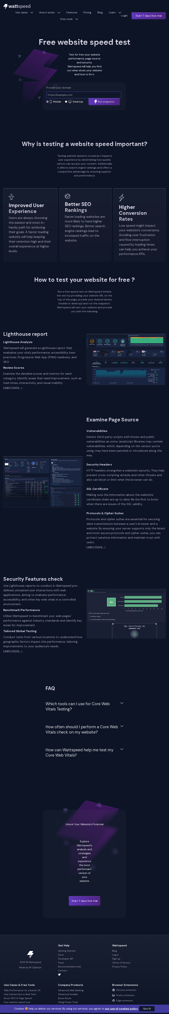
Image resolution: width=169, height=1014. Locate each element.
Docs (61, 954)
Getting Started (66, 950)
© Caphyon (35, 967)
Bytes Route (64, 998)
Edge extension (122, 1000)
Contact (62, 970)
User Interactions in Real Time (20, 994)
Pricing (87, 12)
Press (61, 962)
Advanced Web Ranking (71, 990)
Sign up (116, 958)
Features (72, 12)
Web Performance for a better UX (22, 990)
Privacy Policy (119, 966)
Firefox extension (123, 995)
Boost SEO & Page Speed (18, 998)
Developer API (65, 958)
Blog (100, 12)
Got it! (147, 1008)
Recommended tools (69, 966)
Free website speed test (17, 1002)
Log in (115, 954)
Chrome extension (124, 989)
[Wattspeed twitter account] (84, 974)
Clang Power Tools (68, 1002)
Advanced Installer (68, 994)
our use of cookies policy (121, 1008)
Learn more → (13, 387)
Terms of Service (121, 962)
